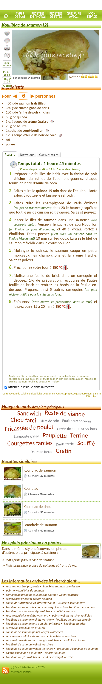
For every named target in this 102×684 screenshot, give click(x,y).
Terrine (79, 435)
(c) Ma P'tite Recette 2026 (28, 667)
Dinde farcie (65, 444)
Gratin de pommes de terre (77, 428)
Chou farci (23, 420)
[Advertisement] (53, 343)
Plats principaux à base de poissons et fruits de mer (42, 565)
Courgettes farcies (30, 443)
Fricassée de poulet (29, 428)
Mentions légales (21, 672)
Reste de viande (65, 413)
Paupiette (55, 435)
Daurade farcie (41, 451)
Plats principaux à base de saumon (30, 560)
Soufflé (86, 443)
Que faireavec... (74, 15)
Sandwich (29, 413)
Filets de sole (49, 420)
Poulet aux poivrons (77, 420)
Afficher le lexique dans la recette (29, 387)
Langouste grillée (26, 436)
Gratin (64, 451)
